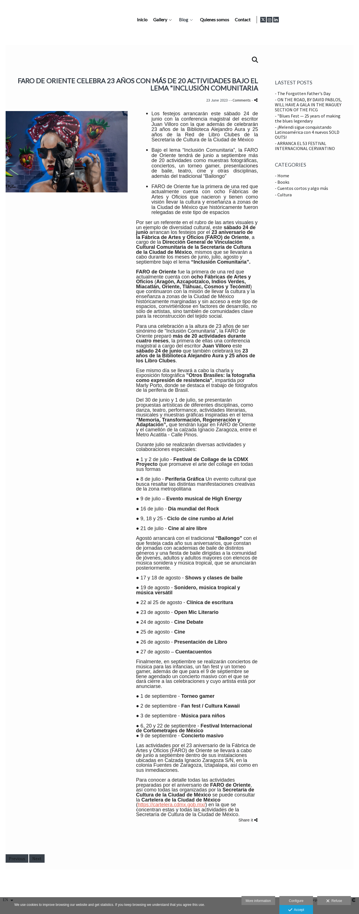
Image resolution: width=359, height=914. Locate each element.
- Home (282, 175)
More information (258, 901)
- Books (282, 182)
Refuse (334, 901)
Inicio (215, 19)
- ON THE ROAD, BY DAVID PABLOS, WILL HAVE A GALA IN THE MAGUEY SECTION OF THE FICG (308, 104)
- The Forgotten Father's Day (302, 93)
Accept (296, 910)
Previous (17, 858)
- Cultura (283, 194)
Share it (247, 820)
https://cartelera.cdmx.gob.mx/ (171, 804)
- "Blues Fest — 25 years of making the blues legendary (307, 118)
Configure (296, 901)
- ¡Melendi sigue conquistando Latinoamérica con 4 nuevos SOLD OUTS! (307, 132)
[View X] (337, 19)
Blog (257, 19)
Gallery (234, 19)
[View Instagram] (344, 19)
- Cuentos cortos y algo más (301, 188)
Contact (316, 19)
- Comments (241, 100)
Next (37, 858)
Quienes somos (288, 19)
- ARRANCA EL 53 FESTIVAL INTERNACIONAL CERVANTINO (305, 146)
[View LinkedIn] (350, 19)
